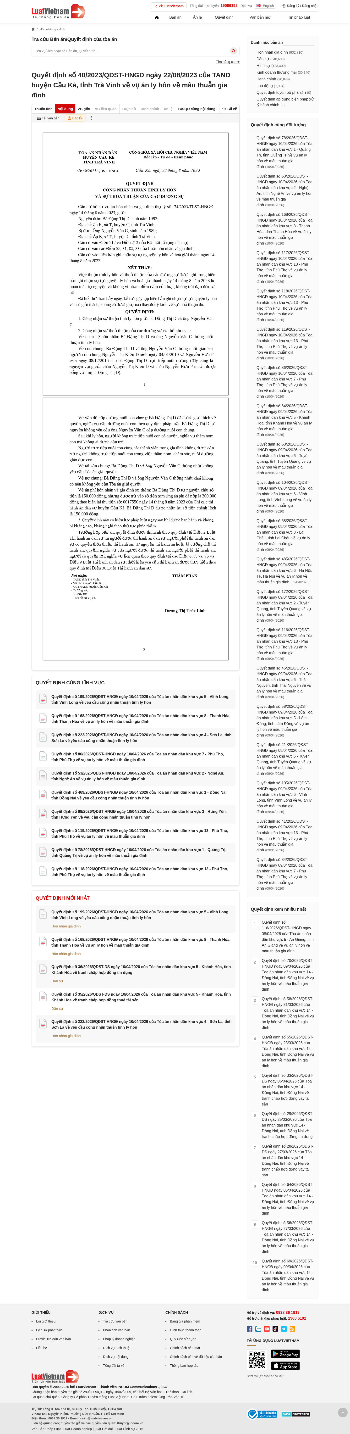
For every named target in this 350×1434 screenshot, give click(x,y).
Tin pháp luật (299, 17)
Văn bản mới (260, 17)
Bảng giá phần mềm (185, 1321)
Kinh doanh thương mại (277, 72)
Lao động (265, 86)
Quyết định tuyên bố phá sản (281, 92)
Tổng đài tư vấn (114, 1365)
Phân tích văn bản (116, 1330)
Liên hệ (41, 1348)
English (265, 6)
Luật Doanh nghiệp (77, 1429)
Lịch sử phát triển (49, 1330)
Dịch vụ (246, 6)
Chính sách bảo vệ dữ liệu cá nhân (196, 1357)
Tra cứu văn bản (115, 1321)
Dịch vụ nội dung (116, 1357)
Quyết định (224, 17)
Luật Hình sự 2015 (129, 1429)
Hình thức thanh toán (185, 1330)
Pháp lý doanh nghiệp (119, 1339)
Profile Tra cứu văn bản (53, 1339)
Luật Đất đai (103, 1429)
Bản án (175, 17)
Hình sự (263, 66)
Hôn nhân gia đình (66, 926)
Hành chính (266, 79)
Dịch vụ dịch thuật (117, 1348)
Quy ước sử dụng (183, 1339)
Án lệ (197, 17)
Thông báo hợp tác (184, 1365)
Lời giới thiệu (45, 1321)
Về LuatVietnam (169, 6)
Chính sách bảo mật (185, 1348)
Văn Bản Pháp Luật (46, 1429)
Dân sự (57, 981)
